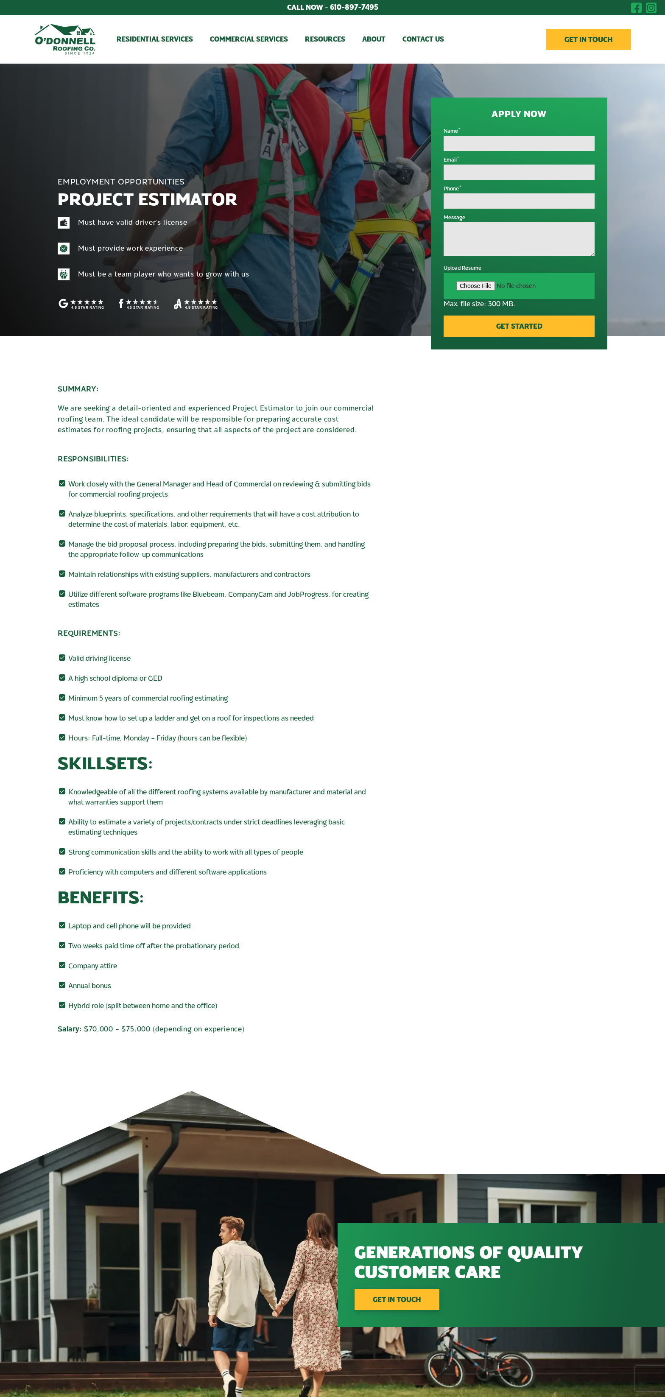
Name (452, 131)
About (374, 39)
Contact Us (423, 39)
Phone (453, 188)
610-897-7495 (332, 7)
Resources (325, 39)
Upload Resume (462, 268)
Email (452, 159)
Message (454, 217)
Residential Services (155, 39)
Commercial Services (249, 39)
